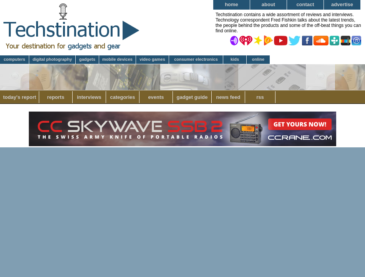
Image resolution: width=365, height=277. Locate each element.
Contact (305, 4)
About (268, 4)
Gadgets (87, 59)
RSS (260, 97)
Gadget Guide (192, 97)
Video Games (152, 59)
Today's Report (19, 97)
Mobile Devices (117, 59)
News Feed (228, 97)
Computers (14, 59)
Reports (56, 97)
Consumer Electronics (196, 59)
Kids (235, 59)
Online (258, 59)
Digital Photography (52, 59)
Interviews (89, 97)
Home (231, 4)
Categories (122, 97)
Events (156, 97)
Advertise (342, 4)
